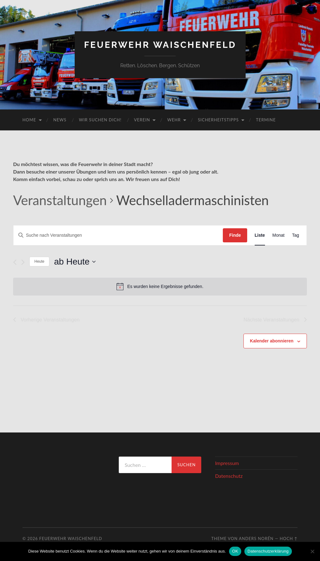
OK (235, 551)
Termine (266, 119)
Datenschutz (228, 476)
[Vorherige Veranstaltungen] (15, 262)
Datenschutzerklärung (268, 551)
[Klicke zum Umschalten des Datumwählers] (75, 261)
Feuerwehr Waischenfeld (160, 45)
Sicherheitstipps (218, 119)
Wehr (174, 119)
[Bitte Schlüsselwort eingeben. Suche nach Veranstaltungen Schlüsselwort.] (118, 235)
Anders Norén (256, 538)
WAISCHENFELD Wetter (63, 480)
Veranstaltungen (60, 200)
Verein (142, 119)
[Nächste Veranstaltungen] (23, 262)
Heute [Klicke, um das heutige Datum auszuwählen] (39, 261)
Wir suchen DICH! (100, 119)
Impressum (227, 463)
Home (29, 119)
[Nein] (312, 551)
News (60, 119)
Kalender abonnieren (271, 340)
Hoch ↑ (289, 538)
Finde (235, 235)
